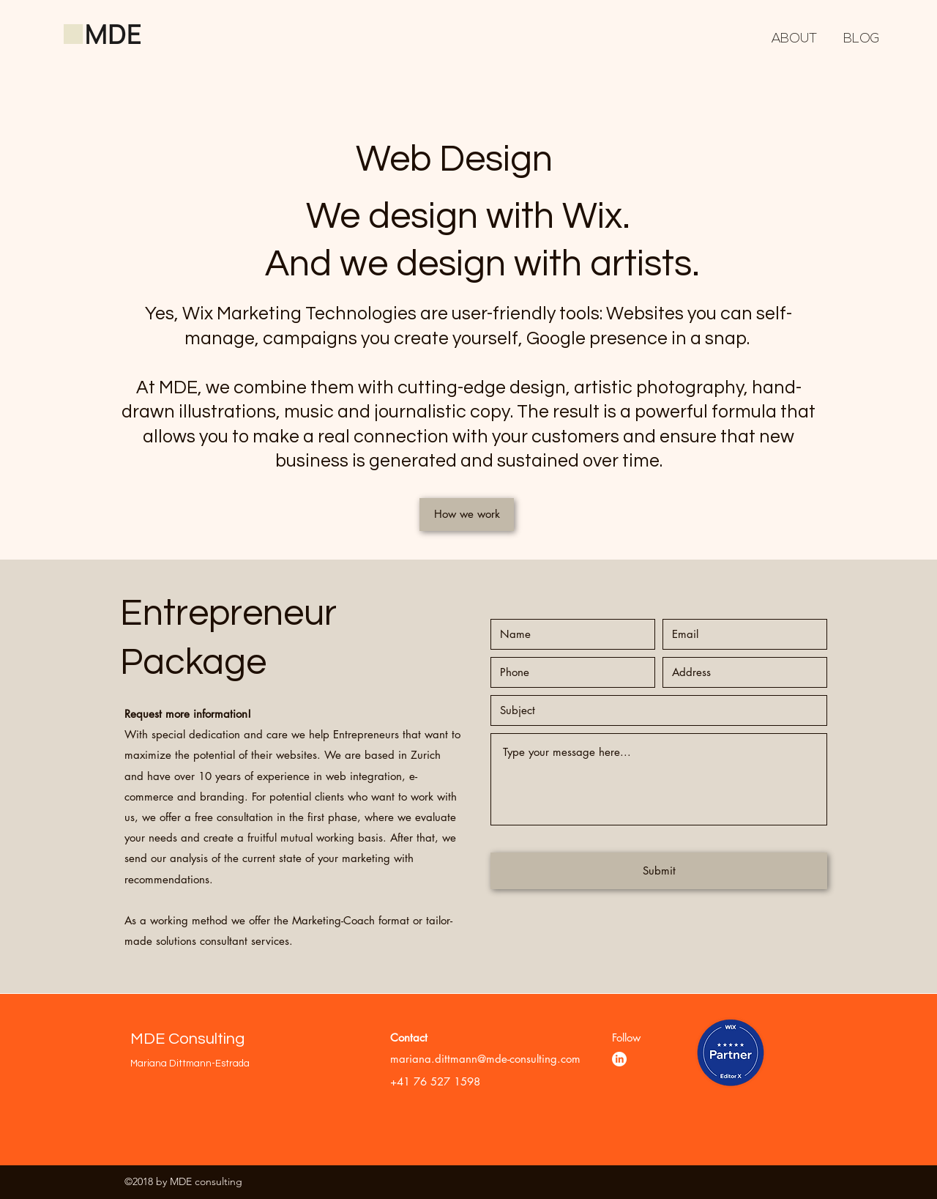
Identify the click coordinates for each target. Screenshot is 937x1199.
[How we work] (466, 514)
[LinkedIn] (619, 1059)
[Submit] (658, 871)
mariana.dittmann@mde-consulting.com (485, 1059)
